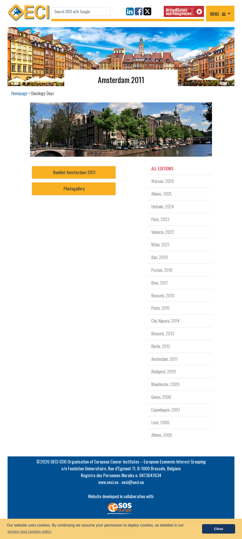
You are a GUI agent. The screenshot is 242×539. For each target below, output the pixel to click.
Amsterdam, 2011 (164, 358)
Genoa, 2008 (161, 396)
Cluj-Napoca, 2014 (165, 320)
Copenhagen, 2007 (165, 409)
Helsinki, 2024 (162, 206)
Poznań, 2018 (161, 269)
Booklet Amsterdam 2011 (73, 172)
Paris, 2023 (160, 219)
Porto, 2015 (160, 307)
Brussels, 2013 (162, 333)
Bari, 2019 (159, 257)
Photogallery (74, 188)
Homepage (19, 93)
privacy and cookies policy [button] (30, 532)
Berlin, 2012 (160, 346)
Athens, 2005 (161, 434)
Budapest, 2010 (163, 371)
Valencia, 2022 (162, 231)
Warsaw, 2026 (162, 180)
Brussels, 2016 (162, 295)
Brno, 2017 (159, 282)
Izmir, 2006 (160, 422)
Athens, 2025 (161, 193)
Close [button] (218, 529)
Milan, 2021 (160, 244)
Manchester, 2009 (165, 384)
